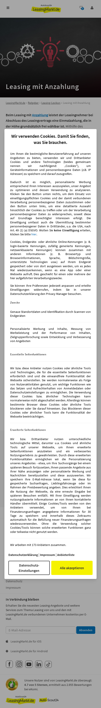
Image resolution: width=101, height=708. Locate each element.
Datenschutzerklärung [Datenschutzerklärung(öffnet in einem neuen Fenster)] (23, 555)
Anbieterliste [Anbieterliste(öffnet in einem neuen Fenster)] (65, 555)
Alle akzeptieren (72, 568)
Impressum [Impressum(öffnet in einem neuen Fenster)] (47, 555)
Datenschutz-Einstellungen (29, 568)
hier (33, 234)
